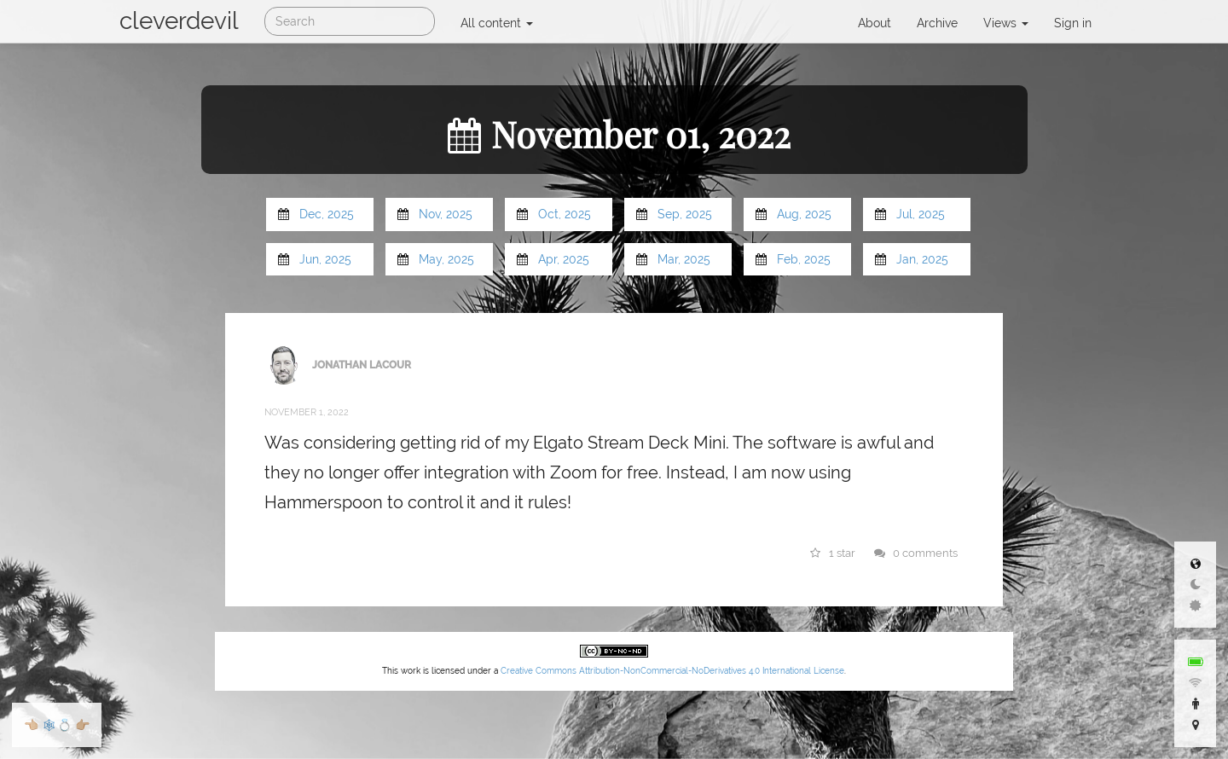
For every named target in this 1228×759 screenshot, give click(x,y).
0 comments (916, 553)
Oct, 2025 (564, 214)
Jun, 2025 (325, 259)
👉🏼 (82, 725)
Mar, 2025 (683, 259)
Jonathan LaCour (361, 364)
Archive (937, 23)
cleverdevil (179, 21)
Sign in (1073, 23)
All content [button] (496, 23)
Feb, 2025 (804, 259)
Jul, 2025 (920, 214)
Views (1005, 23)
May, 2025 (446, 259)
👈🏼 (31, 725)
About (874, 23)
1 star (833, 553)
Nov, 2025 (445, 214)
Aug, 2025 (804, 214)
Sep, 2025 (684, 214)
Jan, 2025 (922, 259)
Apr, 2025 (563, 259)
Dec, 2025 (326, 214)
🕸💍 (57, 725)
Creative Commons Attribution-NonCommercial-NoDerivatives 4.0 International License (672, 670)
